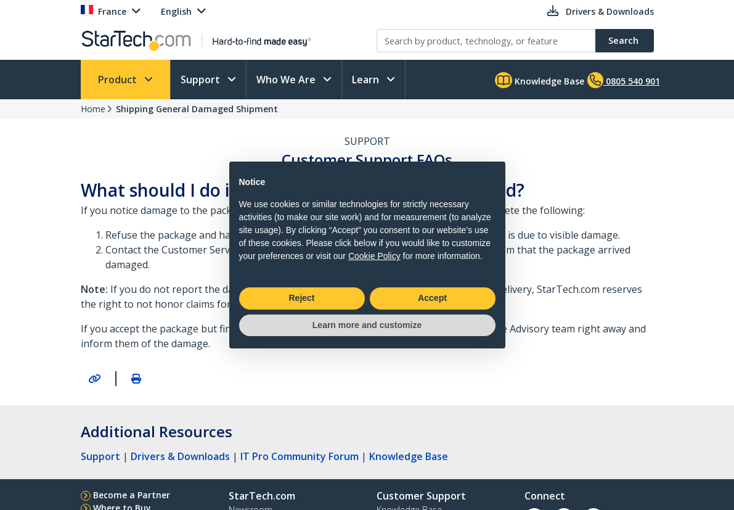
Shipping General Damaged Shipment (197, 109)
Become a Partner (131, 495)
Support (201, 79)
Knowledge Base (539, 80)
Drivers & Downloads (180, 456)
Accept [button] (432, 298)
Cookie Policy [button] (374, 256)
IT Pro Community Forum (299, 456)
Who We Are (287, 79)
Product (118, 79)
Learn (366, 79)
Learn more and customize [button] (367, 325)
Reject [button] (301, 298)
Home (93, 109)
